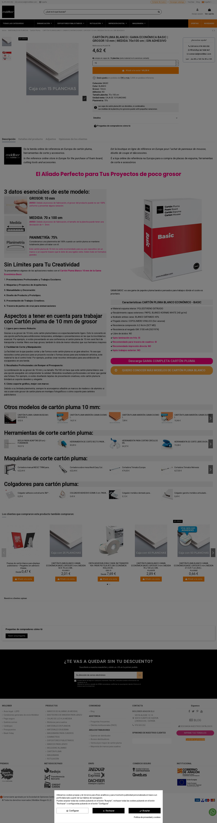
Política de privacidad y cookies (147, 817)
